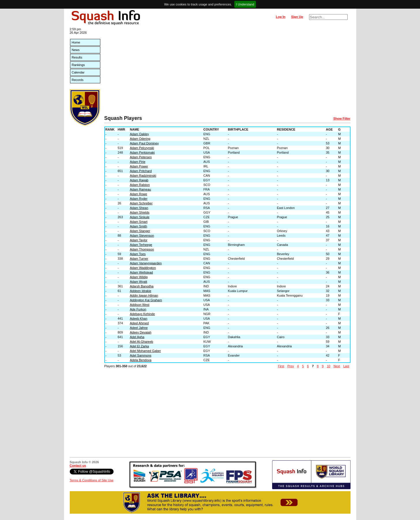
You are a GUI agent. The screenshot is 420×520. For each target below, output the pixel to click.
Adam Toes (138, 254)
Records (78, 80)
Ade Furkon (138, 309)
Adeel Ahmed (139, 323)
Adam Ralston (140, 184)
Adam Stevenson (142, 235)
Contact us (78, 465)
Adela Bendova (141, 360)
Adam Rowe (138, 194)
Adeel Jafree (139, 327)
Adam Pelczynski (142, 148)
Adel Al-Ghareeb (141, 341)
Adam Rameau (140, 189)
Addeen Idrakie (140, 291)
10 (328, 366)
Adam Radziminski (143, 175)
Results (77, 57)
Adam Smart (139, 221)
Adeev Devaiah (141, 332)
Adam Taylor (139, 240)
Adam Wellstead (141, 272)
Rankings (78, 65)
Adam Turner (139, 258)
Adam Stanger (140, 231)
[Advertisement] (227, 72)
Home (76, 42)
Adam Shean (139, 208)
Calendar (78, 72)
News (76, 50)
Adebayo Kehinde (142, 314)
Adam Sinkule (140, 217)
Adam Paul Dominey (144, 143)
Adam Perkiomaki (142, 152)
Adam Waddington (143, 268)
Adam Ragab (139, 180)
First (281, 366)
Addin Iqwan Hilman (144, 295)
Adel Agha (137, 337)
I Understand (245, 4)
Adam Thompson (142, 249)
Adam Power (139, 166)
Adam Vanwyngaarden (146, 263)
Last (346, 366)
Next (337, 366)
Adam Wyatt (138, 281)
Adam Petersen (141, 157)
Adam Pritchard (141, 171)
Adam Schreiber (141, 203)
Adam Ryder (139, 198)
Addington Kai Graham (146, 300)
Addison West (140, 304)
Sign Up (297, 16)
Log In (280, 16)
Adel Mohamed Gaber (145, 351)
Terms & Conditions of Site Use (92, 480)
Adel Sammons (141, 355)
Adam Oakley (139, 134)
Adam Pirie (138, 161)
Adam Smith (138, 226)
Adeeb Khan (139, 318)
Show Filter (341, 118)
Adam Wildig (139, 277)
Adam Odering (140, 138)
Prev (290, 366)
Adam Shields (140, 212)
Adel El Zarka (139, 346)
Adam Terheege (141, 244)
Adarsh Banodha (142, 286)
